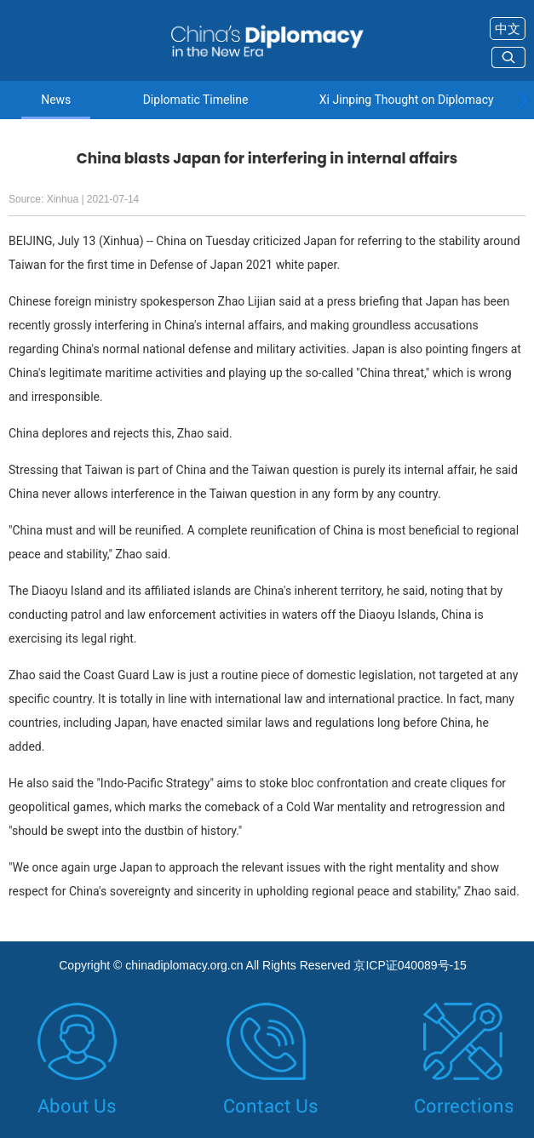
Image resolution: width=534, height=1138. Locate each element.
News (56, 100)
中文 (507, 28)
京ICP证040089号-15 (409, 965)
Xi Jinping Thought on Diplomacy (406, 100)
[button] (522, 100)
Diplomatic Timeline (196, 100)
